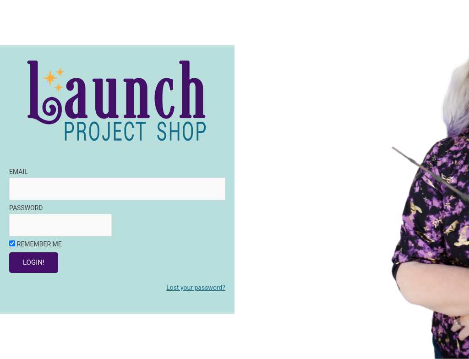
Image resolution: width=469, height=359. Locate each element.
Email (18, 171)
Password (26, 208)
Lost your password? (195, 287)
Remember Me (39, 244)
